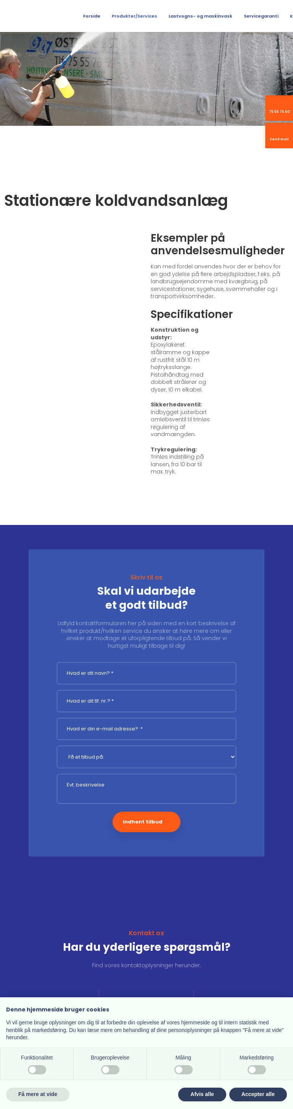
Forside (91, 16)
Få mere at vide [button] (37, 1094)
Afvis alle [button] (202, 1094)
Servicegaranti (261, 16)
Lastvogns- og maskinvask (200, 16)
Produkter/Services (134, 16)
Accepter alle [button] (258, 1094)
